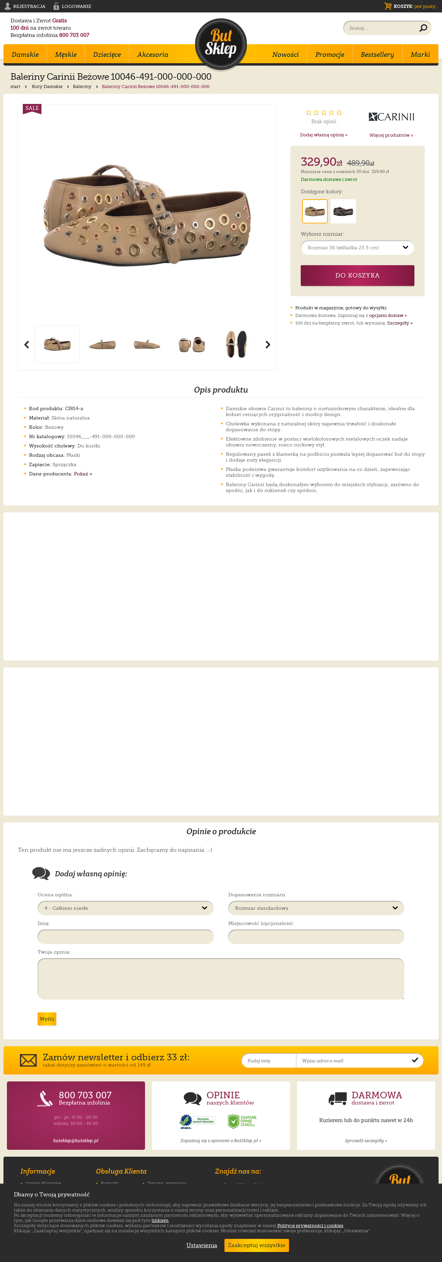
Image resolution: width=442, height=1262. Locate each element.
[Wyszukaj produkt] (423, 28)
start (19, 86)
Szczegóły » (400, 323)
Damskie (25, 54)
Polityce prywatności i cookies (310, 1225)
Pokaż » (83, 473)
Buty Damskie (51, 86)
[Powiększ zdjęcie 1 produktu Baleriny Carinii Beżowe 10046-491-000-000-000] (147, 215)
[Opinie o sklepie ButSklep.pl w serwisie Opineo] (197, 1122)
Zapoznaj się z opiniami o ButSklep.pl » (221, 1140)
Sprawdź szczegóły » (366, 1140)
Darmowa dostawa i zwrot (329, 179)
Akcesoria (153, 54)
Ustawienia (200, 1245)
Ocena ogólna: (55, 894)
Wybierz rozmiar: (322, 234)
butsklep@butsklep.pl (75, 1140)
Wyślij (47, 1019)
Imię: (44, 923)
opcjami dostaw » (388, 315)
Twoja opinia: (54, 952)
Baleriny (86, 86)
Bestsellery (377, 54)
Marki (420, 54)
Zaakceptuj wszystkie (257, 1245)
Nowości (285, 54)
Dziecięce (107, 54)
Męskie (66, 54)
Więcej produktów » (391, 135)
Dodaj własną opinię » (323, 134)
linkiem (160, 1220)
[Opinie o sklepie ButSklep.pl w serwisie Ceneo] (242, 1122)
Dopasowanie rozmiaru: (257, 894)
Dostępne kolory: (322, 192)
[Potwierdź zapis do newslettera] (415, 1061)
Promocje (330, 54)
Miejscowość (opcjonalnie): (261, 923)
